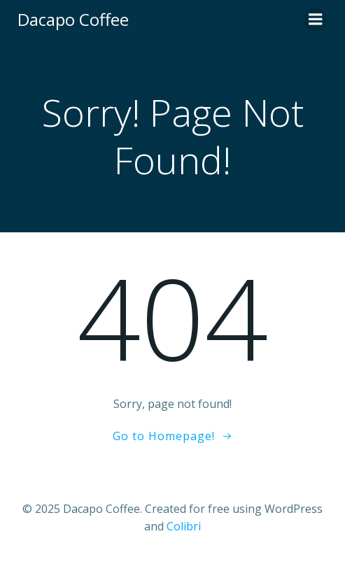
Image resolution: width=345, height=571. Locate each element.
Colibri (184, 526)
